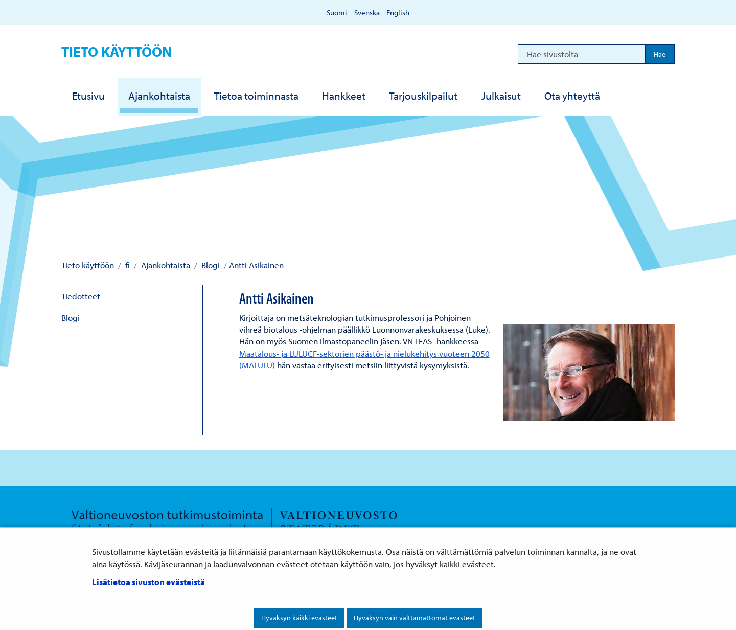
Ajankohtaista (164, 265)
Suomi (337, 12)
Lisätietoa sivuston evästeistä (148, 581)
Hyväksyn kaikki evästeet (299, 617)
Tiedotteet (80, 296)
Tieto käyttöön (116, 51)
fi (126, 265)
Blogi (209, 265)
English (397, 12)
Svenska (367, 12)
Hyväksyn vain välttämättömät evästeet (414, 617)
